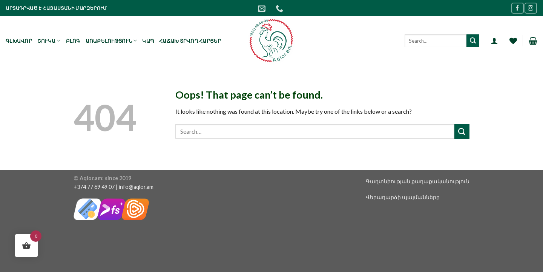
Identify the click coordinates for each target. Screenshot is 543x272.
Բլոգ (73, 41)
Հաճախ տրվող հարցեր (190, 41)
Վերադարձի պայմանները (403, 197)
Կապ (148, 41)
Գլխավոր (19, 41)
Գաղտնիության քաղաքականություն (417, 181)
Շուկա (49, 40)
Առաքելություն (111, 40)
